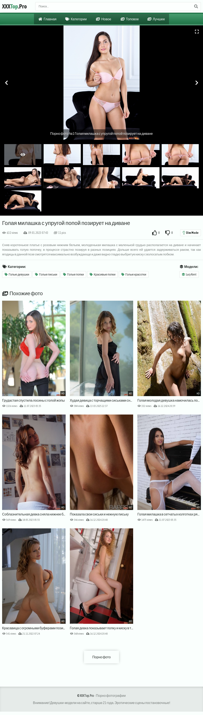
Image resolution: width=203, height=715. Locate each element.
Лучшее (156, 19)
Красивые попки (102, 274)
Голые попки (73, 274)
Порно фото (101, 657)
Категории (76, 19)
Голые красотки (133, 274)
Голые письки (46, 274)
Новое (103, 19)
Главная (47, 19)
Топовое (130, 19)
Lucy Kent (189, 274)
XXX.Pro (14, 6)
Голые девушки (17, 274)
